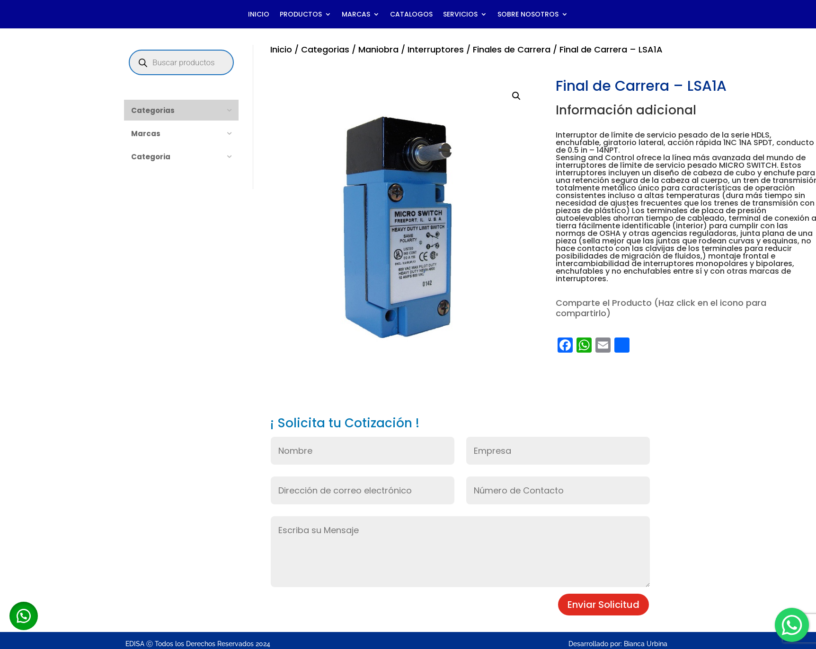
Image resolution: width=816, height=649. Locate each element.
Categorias (325, 49)
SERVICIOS (460, 15)
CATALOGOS (411, 15)
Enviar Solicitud (603, 604)
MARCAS (356, 15)
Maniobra (378, 49)
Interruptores (436, 49)
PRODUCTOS (301, 15)
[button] (516, 95)
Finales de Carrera (511, 49)
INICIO (258, 15)
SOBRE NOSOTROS (528, 15)
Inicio (281, 49)
